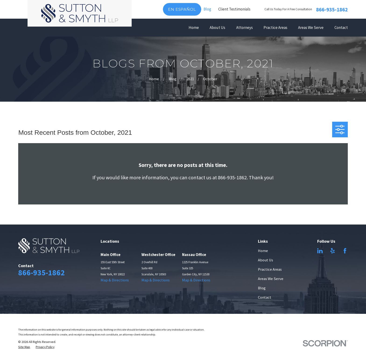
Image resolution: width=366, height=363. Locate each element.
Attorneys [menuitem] (244, 27)
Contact (264, 297)
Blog (207, 9)
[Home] (79, 13)
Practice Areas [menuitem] (275, 27)
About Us (265, 260)
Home (263, 250)
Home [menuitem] (194, 27)
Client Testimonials (234, 9)
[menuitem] (24, 347)
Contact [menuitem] (341, 27)
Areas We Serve (270, 278)
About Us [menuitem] (217, 27)
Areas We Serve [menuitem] (311, 27)
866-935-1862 (332, 9)
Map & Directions (115, 280)
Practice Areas (270, 269)
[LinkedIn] (320, 250)
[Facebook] (345, 250)
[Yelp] (332, 250)
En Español (182, 9)
